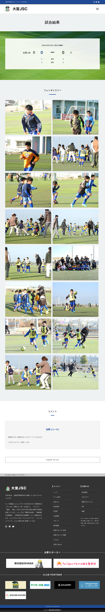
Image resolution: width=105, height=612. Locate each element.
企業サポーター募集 (59, 535)
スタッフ (56, 521)
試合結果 (56, 506)
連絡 (83, 511)
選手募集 (56, 525)
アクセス (56, 540)
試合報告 (84, 492)
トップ (55, 492)
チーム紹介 (56, 497)
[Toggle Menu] (97, 9)
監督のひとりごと (87, 502)
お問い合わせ (57, 544)
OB (83, 506)
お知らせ (56, 502)
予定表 (55, 511)
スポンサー (85, 497)
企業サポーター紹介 (59, 530)
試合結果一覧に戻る (52, 460)
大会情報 (56, 516)
